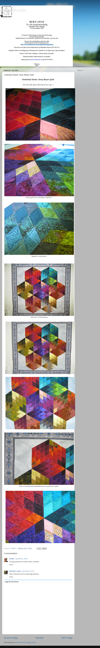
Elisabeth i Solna (15, 571)
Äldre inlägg (66, 638)
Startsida (39, 638)
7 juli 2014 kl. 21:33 (28, 571)
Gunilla (11, 559)
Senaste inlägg (10, 638)
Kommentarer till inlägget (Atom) (25, 642)
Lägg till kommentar (12, 582)
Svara (11, 564)
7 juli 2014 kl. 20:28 (21, 559)
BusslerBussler (13, 10)
